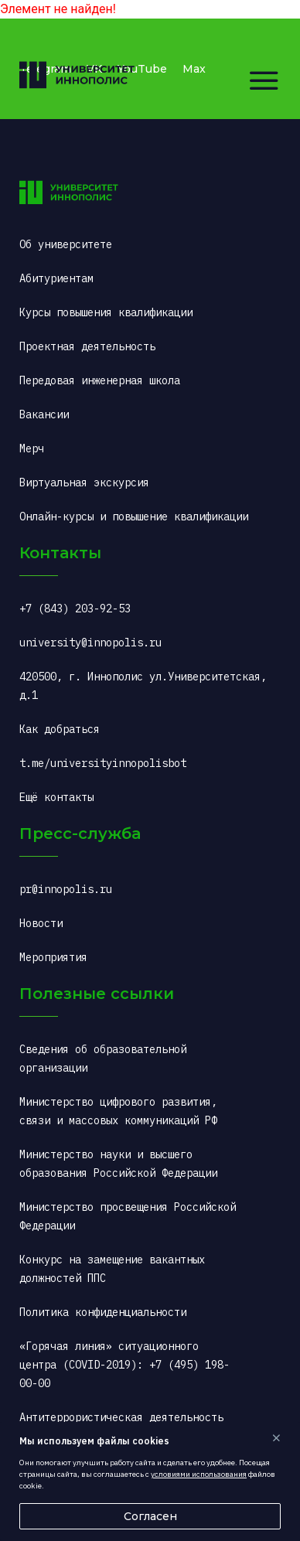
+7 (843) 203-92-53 (75, 608)
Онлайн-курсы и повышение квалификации (133, 516)
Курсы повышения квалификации (106, 312)
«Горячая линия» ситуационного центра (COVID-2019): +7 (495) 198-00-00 (124, 1364)
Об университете (65, 244)
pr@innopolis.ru (65, 889)
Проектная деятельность (87, 346)
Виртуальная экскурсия (84, 482)
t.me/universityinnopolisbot (102, 763)
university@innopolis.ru (90, 642)
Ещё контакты (56, 797)
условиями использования (199, 1474)
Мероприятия (53, 957)
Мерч (31, 448)
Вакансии (44, 414)
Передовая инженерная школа (99, 380)
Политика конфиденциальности (102, 1312)
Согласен (150, 1516)
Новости (41, 923)
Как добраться (59, 729)
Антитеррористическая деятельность (121, 1417)
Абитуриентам (56, 278)
